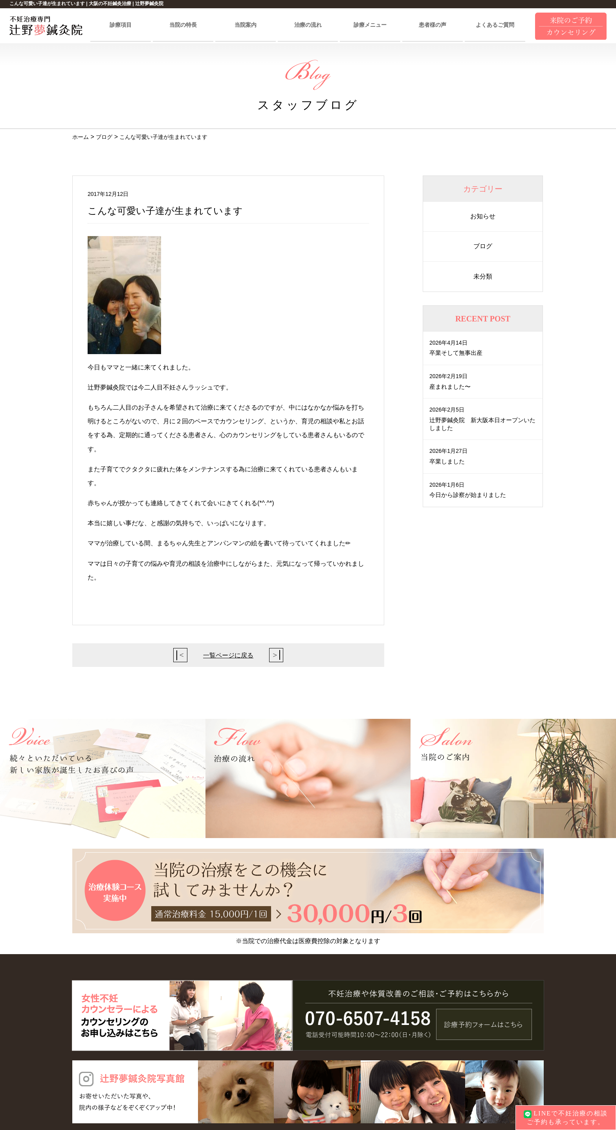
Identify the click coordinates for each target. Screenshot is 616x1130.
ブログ (482, 246)
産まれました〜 (451, 386)
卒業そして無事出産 (457, 352)
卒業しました (448, 461)
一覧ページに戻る (228, 655)
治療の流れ (308, 25)
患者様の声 (432, 25)
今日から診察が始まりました (470, 494)
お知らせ (482, 216)
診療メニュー (370, 25)
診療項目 (121, 25)
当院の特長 (183, 25)
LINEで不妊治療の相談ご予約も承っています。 (566, 1117)
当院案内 (246, 25)
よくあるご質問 (495, 25)
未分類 (482, 276)
